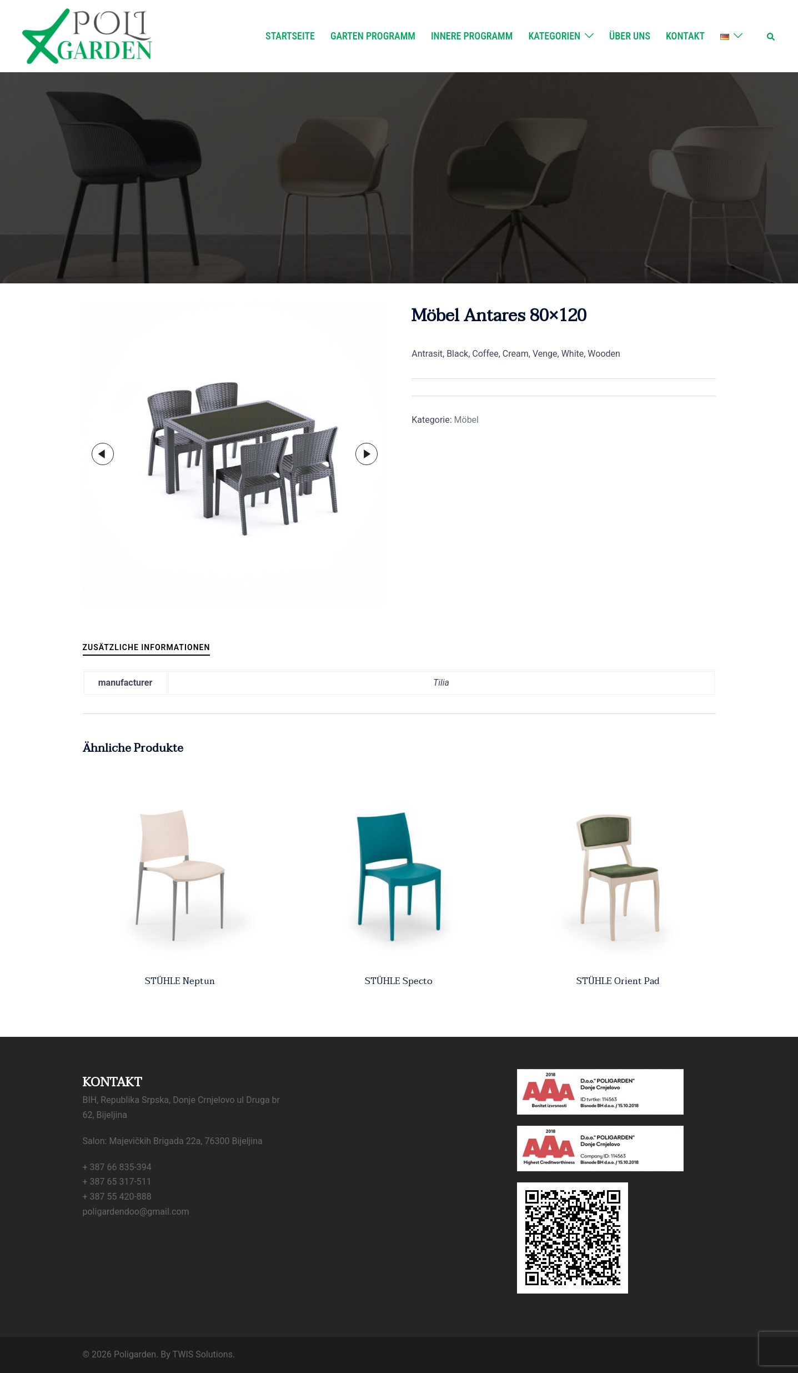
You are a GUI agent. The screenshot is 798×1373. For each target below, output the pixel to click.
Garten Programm (372, 36)
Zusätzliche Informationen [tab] (146, 647)
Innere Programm (472, 36)
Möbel (466, 420)
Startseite (290, 36)
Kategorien (554, 36)
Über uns (629, 36)
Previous (103, 454)
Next (366, 454)
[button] (771, 36)
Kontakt (685, 36)
